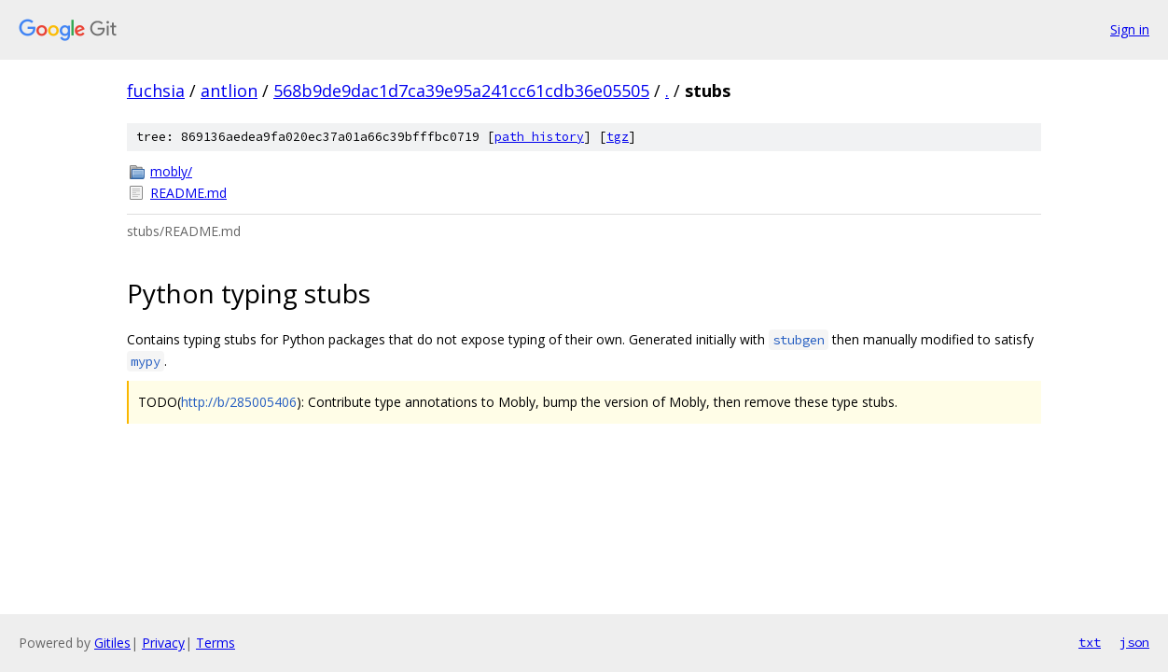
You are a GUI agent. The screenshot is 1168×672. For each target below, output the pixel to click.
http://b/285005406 (239, 402)
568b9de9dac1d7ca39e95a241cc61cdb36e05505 (461, 90)
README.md (188, 193)
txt (1089, 642)
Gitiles (112, 642)
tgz (617, 137)
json (1134, 642)
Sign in (1129, 29)
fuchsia (156, 90)
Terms (215, 642)
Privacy (163, 642)
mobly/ (171, 171)
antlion (229, 90)
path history (539, 137)
